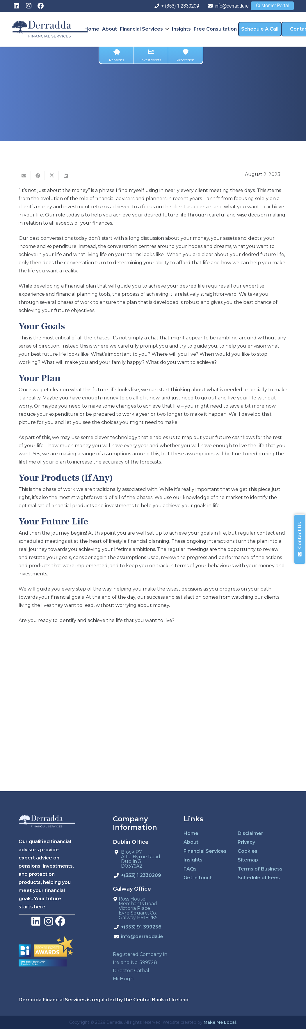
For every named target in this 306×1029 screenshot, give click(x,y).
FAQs (190, 869)
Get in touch (198, 877)
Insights (193, 860)
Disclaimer (250, 833)
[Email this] (24, 175)
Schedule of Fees (259, 877)
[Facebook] (40, 6)
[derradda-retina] (50, 29)
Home (191, 833)
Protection (185, 55)
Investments (150, 55)
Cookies (247, 851)
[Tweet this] (52, 175)
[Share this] (38, 175)
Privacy (246, 842)
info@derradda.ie (142, 936)
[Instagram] (28, 6)
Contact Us (300, 539)
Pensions (116, 55)
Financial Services (205, 851)
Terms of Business (260, 869)
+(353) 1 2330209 (141, 875)
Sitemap (248, 860)
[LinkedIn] (16, 6)
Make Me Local (220, 1022)
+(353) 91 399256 (141, 927)
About (191, 842)
